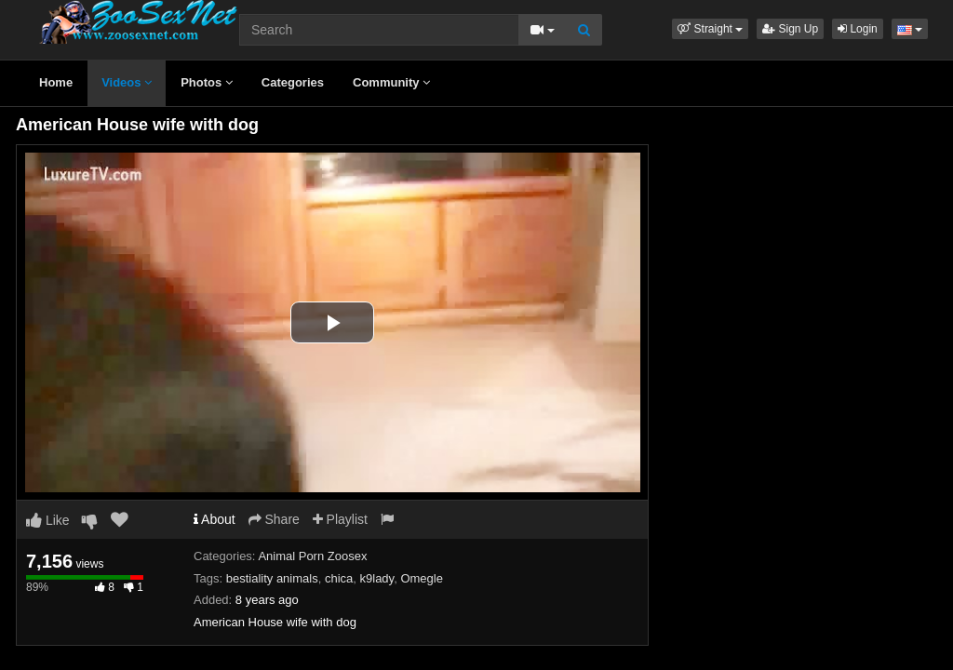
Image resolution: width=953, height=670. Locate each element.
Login (858, 28)
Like (48, 520)
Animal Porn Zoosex (312, 556)
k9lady (377, 578)
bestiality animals (272, 578)
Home (56, 82)
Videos (126, 82)
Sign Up (790, 28)
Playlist (340, 519)
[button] (710, 29)
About (214, 519)
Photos (207, 82)
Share (274, 519)
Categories (293, 82)
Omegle (421, 578)
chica (339, 578)
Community (391, 82)
